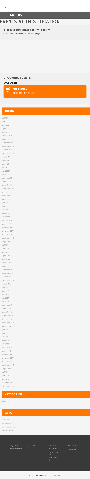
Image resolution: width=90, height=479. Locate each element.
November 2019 (7, 189)
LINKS (33, 446)
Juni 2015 (5, 376)
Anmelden (6, 420)
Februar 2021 (7, 136)
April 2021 (5, 129)
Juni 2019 (5, 206)
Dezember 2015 (7, 355)
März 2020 (6, 175)
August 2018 (6, 242)
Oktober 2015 (7, 362)
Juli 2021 (5, 118)
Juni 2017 (5, 291)
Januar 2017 (6, 309)
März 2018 (6, 259)
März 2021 (6, 132)
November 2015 (7, 358)
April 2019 (5, 213)
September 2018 (8, 238)
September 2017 (8, 280)
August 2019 (6, 199)
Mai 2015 (5, 379)
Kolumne (5, 401)
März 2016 (6, 344)
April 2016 (5, 340)
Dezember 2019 (7, 185)
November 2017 (7, 273)
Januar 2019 (6, 224)
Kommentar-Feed (8, 427)
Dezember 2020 (7, 143)
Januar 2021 (6, 139)
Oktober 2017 (7, 277)
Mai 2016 (5, 337)
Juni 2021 (5, 122)
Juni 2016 (5, 333)
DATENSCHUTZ (72, 450)
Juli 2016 (5, 330)
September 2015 (8, 365)
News (4, 405)
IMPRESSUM (71, 446)
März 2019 (6, 217)
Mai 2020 (5, 168)
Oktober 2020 (7, 150)
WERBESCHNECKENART (51, 475)
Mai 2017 (5, 295)
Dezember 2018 (7, 228)
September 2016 (8, 323)
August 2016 (6, 326)
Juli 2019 (5, 203)
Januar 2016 (6, 351)
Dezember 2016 (7, 312)
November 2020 (8, 146)
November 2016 (7, 316)
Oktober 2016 (7, 319)
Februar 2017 (7, 305)
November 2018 (8, 231)
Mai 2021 (5, 125)
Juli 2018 (5, 245)
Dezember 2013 (7, 383)
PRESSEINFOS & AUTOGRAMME (54, 456)
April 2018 (6, 256)
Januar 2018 (6, 266)
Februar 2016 (7, 347)
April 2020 (6, 171)
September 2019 (8, 196)
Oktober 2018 (7, 235)
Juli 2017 (5, 287)
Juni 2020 (5, 164)
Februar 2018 (7, 263)
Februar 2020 (7, 178)
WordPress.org (7, 430)
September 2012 (8, 386)
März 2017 (5, 302)
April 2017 (5, 298)
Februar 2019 (7, 220)
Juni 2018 (5, 249)
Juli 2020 (5, 160)
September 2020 (8, 153)
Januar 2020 (6, 182)
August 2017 (6, 284)
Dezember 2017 (7, 270)
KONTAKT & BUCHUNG (53, 447)
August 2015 (6, 369)
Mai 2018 (5, 252)
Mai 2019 (5, 210)
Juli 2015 (5, 372)
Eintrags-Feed (7, 423)
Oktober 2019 (7, 192)
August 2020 (6, 157)
